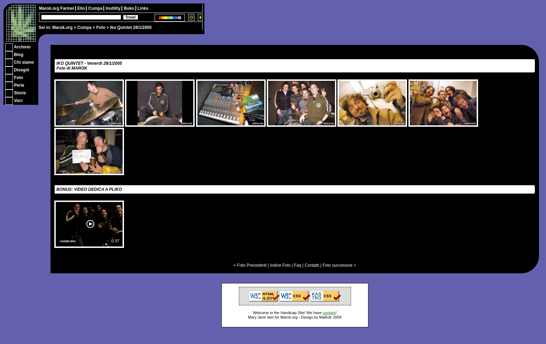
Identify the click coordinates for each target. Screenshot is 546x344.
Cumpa (84, 27)
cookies (328, 313)
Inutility (114, 8)
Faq (298, 265)
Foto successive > (339, 265)
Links (143, 8)
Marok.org (62, 27)
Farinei (67, 8)
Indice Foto (280, 265)
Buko (129, 8)
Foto (100, 27)
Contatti (312, 265)
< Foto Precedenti (249, 265)
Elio (81, 8)
